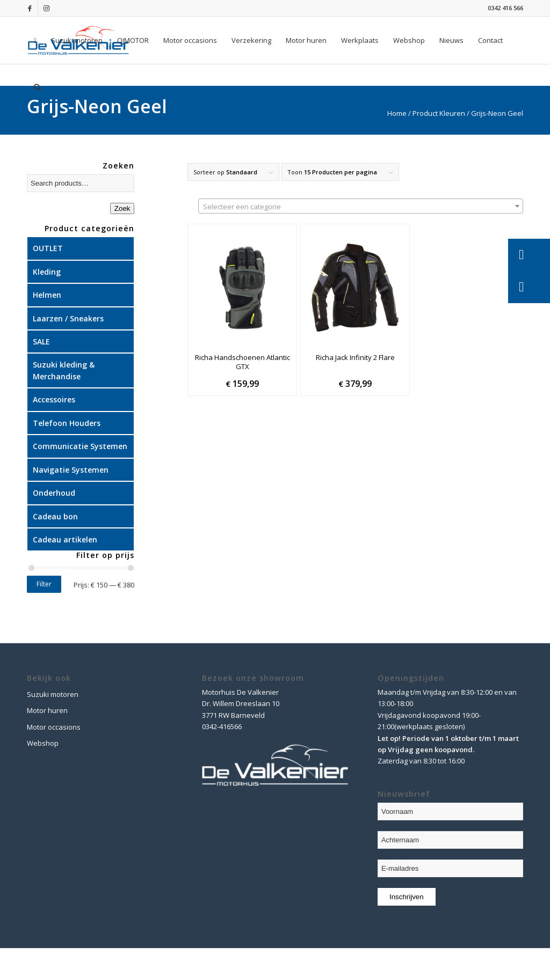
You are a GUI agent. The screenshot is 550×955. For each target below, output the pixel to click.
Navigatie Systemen (70, 470)
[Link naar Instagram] (46, 8)
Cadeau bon (55, 516)
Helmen (47, 295)
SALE (41, 341)
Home (397, 113)
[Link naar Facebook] (30, 8)
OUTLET (48, 248)
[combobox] (360, 206)
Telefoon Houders (66, 423)
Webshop (43, 743)
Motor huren (47, 710)
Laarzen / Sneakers (68, 318)
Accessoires (54, 399)
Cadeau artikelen (65, 539)
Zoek (122, 208)
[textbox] (361, 206)
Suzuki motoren (52, 694)
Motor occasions (54, 727)
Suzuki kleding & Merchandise (64, 370)
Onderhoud (54, 493)
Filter (44, 584)
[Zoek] (37, 87)
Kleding (47, 272)
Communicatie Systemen (80, 446)
